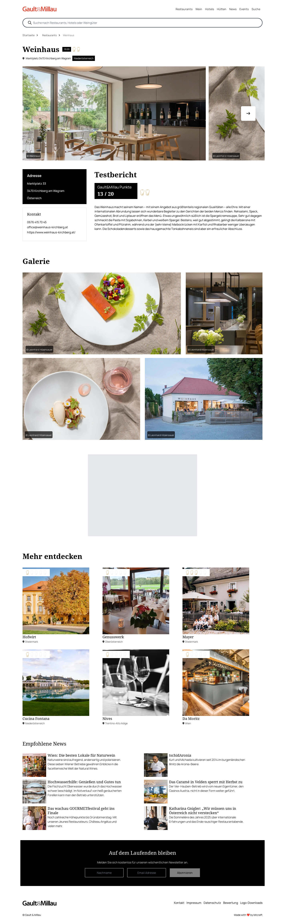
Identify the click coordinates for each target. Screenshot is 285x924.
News (232, 9)
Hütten (221, 9)
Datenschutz (212, 903)
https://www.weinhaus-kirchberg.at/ (51, 232)
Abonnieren (185, 873)
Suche (256, 9)
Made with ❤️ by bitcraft (248, 915)
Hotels (209, 9)
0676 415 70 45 (37, 222)
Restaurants (184, 9)
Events (244, 9)
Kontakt (179, 903)
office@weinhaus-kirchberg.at (47, 227)
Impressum (193, 903)
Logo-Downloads (251, 903)
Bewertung (230, 903)
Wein (198, 9)
